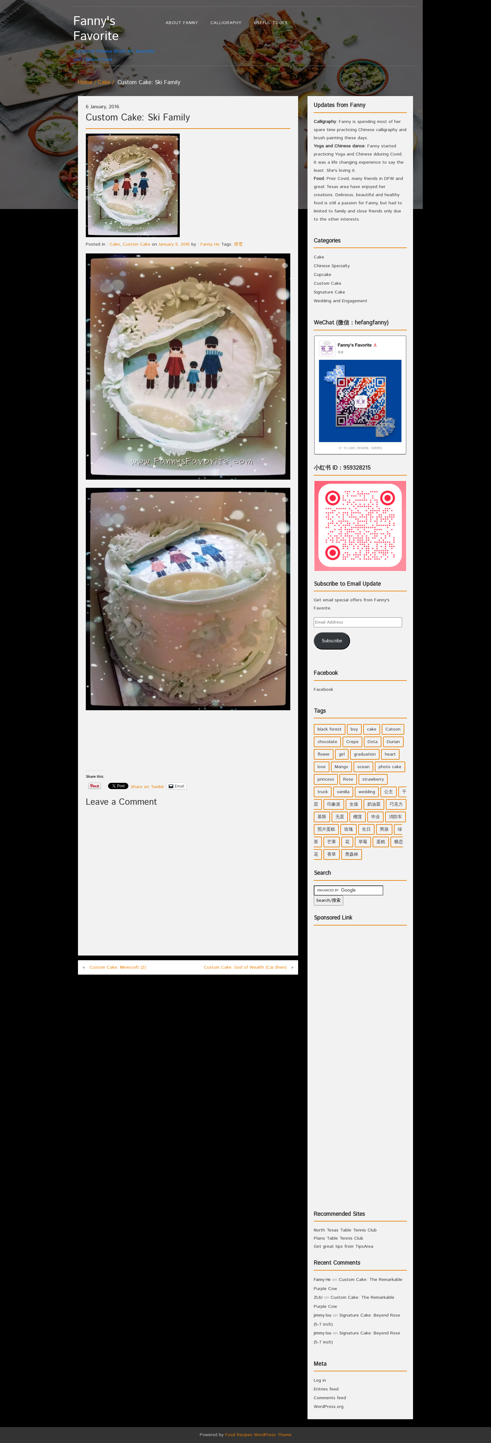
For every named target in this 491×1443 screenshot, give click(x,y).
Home (85, 83)
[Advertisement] (200, 749)
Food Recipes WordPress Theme (258, 1435)
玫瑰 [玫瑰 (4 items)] (348, 829)
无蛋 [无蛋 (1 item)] (339, 817)
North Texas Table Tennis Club (345, 1230)
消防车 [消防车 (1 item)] (395, 817)
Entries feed (326, 1389)
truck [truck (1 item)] (323, 792)
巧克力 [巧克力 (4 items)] (396, 804)
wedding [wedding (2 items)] (367, 792)
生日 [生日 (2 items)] (366, 829)
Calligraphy (225, 23)
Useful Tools (271, 23)
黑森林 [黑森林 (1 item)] (351, 854)
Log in (320, 1380)
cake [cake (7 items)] (371, 729)
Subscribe (332, 641)
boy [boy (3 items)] (354, 729)
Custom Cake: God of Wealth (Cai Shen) (245, 967)
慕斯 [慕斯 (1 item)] (322, 817)
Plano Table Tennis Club (338, 1238)
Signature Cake (329, 292)
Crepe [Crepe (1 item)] (352, 742)
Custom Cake (136, 244)
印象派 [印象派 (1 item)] (333, 804)
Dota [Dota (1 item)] (373, 742)
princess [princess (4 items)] (326, 779)
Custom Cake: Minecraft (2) (118, 967)
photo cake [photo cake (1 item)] (390, 767)
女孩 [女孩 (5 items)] (353, 804)
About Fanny (182, 23)
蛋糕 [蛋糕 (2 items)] (380, 842)
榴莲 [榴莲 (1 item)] (357, 817)
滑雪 (238, 244)
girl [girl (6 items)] (342, 754)
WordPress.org (329, 1407)
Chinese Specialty (332, 266)
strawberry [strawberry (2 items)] (373, 779)
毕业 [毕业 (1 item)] (375, 817)
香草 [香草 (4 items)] (331, 854)
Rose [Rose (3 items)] (348, 779)
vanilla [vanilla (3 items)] (343, 792)
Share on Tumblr (147, 786)
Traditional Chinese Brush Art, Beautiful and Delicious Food (116, 38)
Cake (104, 83)
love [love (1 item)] (322, 767)
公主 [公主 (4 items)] (388, 792)
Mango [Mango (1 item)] (341, 767)
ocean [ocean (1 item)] (363, 767)
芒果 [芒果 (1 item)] (331, 842)
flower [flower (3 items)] (324, 754)
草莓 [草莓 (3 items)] (363, 842)
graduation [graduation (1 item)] (365, 754)
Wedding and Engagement (340, 301)
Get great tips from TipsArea (343, 1246)
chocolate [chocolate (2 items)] (327, 742)
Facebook (326, 673)
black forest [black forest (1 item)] (330, 729)
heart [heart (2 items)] (390, 754)
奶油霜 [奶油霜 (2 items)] (373, 804)
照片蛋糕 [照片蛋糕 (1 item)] (326, 829)
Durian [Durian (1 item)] (393, 742)
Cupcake (322, 275)
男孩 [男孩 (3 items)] (384, 829)
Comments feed (330, 1398)
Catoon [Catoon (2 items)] (393, 729)
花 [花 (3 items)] (347, 842)
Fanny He (210, 244)
